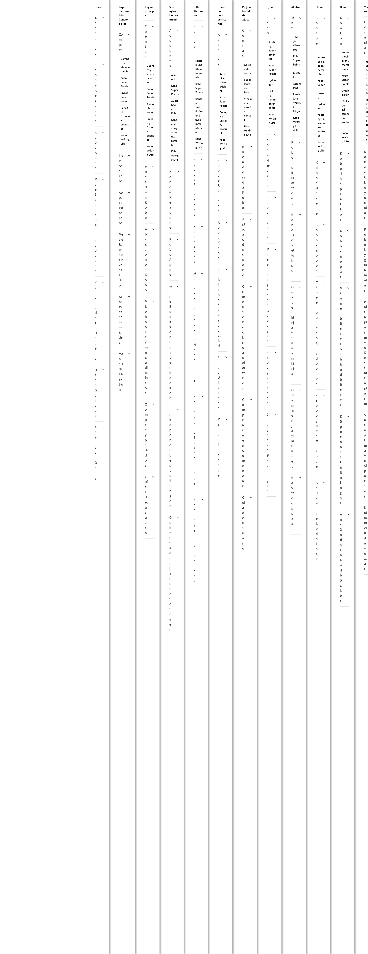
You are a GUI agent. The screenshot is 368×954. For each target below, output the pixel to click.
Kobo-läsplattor (341, 186)
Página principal (149, 11)
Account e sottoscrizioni (223, 82)
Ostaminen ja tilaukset (292, 428)
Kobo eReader (219, 185)
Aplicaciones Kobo (146, 259)
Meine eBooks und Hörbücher (195, 330)
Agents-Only (96, 452)
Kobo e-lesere (317, 188)
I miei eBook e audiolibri (219, 307)
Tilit (292, 23)
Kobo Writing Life (125, 139)
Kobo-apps (268, 217)
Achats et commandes (121, 320)
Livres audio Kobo (124, 97)
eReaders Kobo (146, 192)
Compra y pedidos (146, 435)
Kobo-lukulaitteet (292, 172)
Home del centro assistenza (222, 15)
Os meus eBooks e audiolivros (243, 337)
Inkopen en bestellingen (170, 457)
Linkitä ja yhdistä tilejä (297, 103)
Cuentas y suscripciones (150, 74)
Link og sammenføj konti (272, 99)
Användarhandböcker (341, 557)
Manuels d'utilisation (121, 372)
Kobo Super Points (124, 82)
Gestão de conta (247, 69)
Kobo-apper (317, 248)
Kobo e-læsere (268, 160)
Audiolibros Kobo (150, 108)
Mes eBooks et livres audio (121, 259)
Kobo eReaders (96, 93)
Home (98, 7)
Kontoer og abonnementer (321, 66)
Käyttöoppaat (292, 503)
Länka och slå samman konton (345, 114)
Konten (195, 39)
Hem (343, 7)
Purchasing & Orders (96, 320)
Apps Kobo (219, 240)
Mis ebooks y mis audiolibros (146, 347)
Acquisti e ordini (219, 382)
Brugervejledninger (268, 452)
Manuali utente (219, 447)
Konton (341, 30)
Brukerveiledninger (317, 523)
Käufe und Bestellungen (195, 443)
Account (219, 50)
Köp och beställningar (341, 459)
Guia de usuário (243, 523)
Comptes (121, 42)
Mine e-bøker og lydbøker (317, 333)
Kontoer (317, 33)
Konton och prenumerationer (345, 61)
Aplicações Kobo (243, 247)
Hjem (270, 7)
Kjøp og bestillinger (317, 433)
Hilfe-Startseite (198, 11)
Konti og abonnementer (272, 50)
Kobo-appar (341, 254)
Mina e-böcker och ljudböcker (341, 346)
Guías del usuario (146, 505)
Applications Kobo (121, 207)
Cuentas (146, 41)
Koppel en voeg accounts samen (174, 132)
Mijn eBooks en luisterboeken (170, 342)
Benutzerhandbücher (194, 543)
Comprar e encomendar (243, 443)
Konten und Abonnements (198, 69)
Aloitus (295, 7)
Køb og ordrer (268, 377)
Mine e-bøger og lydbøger (268, 295)
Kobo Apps (96, 150)
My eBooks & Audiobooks (96, 225)
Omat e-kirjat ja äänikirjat (292, 333)
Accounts (96, 36)
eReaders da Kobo (243, 177)
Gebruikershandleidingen (170, 574)
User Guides (96, 393)
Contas (243, 43)
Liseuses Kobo (121, 168)
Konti (268, 25)
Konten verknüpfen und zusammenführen (199, 115)
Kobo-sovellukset (292, 245)
